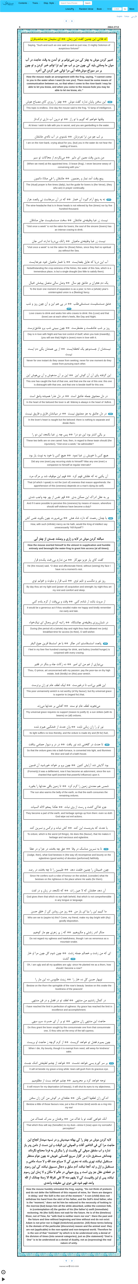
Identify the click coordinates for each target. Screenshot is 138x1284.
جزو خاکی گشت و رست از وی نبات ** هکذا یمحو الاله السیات (69, 807)
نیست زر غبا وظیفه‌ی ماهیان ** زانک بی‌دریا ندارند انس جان (69, 241)
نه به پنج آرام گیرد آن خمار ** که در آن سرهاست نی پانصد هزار (66, 199)
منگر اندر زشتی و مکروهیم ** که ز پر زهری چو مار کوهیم (69, 932)
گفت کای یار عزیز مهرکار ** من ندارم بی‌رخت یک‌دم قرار (69, 560)
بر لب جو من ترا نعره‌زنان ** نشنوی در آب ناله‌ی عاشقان (69, 137)
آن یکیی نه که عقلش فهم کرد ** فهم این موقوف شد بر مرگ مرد (69, 476)
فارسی (134, 16)
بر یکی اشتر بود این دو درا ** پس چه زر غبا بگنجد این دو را (69, 435)
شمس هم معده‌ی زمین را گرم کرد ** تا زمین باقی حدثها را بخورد (69, 786)
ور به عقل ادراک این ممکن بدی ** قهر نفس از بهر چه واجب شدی (69, 497)
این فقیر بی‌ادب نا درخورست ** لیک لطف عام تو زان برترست (69, 685)
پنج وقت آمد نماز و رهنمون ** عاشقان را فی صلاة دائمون (69, 179)
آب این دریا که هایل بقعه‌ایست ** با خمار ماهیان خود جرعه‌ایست (69, 262)
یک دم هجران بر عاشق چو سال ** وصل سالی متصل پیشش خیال (69, 283)
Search (87, 3)
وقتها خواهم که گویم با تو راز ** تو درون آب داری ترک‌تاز (69, 119)
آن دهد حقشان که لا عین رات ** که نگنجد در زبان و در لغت (69, 891)
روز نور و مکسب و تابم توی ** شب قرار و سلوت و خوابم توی (69, 581)
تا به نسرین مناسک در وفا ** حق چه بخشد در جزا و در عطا (66, 849)
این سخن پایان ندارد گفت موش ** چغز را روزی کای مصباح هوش (66, 102)
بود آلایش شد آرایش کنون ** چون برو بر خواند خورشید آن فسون (69, 765)
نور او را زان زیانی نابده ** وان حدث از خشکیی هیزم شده (69, 727)
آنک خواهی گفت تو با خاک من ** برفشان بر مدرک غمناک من (69, 1119)
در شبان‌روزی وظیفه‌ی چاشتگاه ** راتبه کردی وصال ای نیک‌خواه (69, 623)
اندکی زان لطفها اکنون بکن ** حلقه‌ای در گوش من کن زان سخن (69, 1098)
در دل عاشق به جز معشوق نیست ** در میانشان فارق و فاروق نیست (66, 414)
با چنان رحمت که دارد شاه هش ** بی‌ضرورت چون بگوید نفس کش (66, 518)
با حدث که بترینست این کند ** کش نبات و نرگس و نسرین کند (69, 828)
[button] (24, 3)
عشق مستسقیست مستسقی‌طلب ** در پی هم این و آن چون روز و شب (69, 304)
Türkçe (126, 16)
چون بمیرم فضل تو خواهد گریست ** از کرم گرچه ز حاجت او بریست (69, 1042)
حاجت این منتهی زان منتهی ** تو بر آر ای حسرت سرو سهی (69, 1021)
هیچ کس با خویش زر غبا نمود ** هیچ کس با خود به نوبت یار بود (69, 456)
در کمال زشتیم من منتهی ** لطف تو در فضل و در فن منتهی (69, 1000)
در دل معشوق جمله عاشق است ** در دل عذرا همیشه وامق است (69, 396)
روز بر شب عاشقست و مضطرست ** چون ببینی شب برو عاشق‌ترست (69, 328)
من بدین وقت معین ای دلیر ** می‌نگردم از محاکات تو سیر (69, 158)
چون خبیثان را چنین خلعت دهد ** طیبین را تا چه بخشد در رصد (69, 870)
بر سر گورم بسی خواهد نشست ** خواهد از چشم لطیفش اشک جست (66, 1063)
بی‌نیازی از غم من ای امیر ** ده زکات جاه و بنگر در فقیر (69, 664)
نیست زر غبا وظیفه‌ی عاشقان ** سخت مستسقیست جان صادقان (69, 220)
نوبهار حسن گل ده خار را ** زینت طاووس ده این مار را (69, 980)
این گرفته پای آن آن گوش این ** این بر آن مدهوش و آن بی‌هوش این (69, 375)
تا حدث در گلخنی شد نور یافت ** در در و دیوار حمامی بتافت (66, 745)
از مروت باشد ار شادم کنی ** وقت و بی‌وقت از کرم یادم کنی (69, 602)
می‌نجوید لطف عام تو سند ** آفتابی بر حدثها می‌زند (69, 706)
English (119, 16)
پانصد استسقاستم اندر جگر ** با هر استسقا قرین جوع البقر (66, 643)
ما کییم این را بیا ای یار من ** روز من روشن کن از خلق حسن (69, 912)
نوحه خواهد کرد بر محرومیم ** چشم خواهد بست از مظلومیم (69, 1081)
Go (125, 9)
